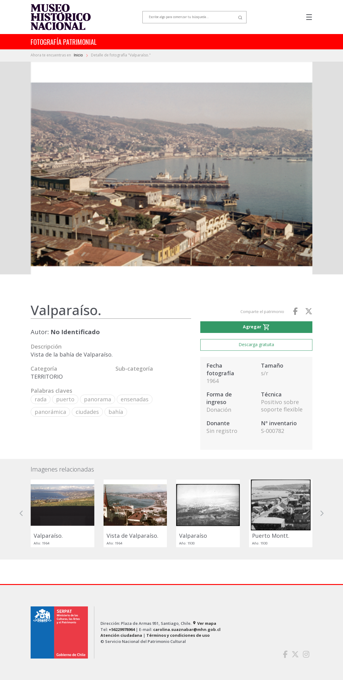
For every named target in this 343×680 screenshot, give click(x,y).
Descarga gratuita (256, 344)
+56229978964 (122, 629)
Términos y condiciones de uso (178, 635)
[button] (21, 513)
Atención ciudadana (121, 635)
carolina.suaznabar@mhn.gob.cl (187, 629)
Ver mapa (204, 623)
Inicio (79, 55)
